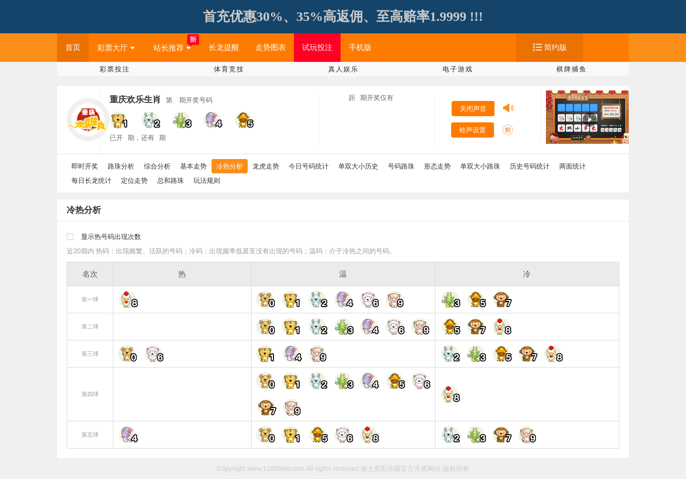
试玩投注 (317, 47)
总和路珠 (170, 180)
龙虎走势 (265, 166)
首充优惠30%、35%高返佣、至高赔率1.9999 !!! (343, 16)
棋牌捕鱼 (571, 69)
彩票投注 (115, 69)
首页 (73, 47)
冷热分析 (229, 166)
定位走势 (134, 180)
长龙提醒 (224, 47)
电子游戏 (458, 69)
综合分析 (157, 166)
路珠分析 (121, 166)
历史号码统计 (530, 166)
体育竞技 (229, 69)
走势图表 (270, 47)
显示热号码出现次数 (111, 236)
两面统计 (572, 166)
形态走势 (437, 166)
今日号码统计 (309, 166)
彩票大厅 (116, 48)
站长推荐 (172, 48)
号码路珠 (401, 166)
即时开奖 (84, 166)
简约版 (555, 47)
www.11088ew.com (275, 468)
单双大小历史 (358, 166)
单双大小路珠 (480, 166)
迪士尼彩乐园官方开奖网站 (401, 468)
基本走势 (193, 166)
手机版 (360, 47)
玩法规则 (206, 180)
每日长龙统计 (91, 180)
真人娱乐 (343, 69)
